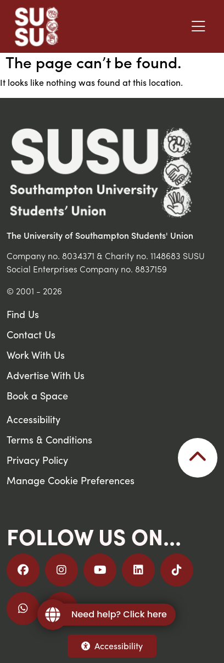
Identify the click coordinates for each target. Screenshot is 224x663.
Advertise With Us (46, 375)
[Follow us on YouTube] (99, 570)
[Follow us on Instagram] (61, 570)
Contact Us (31, 334)
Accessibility (112, 645)
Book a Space (37, 395)
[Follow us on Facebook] (23, 570)
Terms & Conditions (49, 439)
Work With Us (36, 354)
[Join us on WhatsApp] (23, 608)
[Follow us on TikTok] (176, 570)
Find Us (23, 314)
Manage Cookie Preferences (71, 480)
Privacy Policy (37, 460)
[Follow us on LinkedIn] (138, 570)
